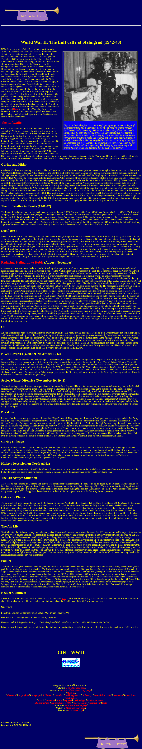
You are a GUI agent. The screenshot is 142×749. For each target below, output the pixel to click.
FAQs (68, 703)
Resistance (50, 700)
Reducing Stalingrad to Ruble (22, 262)
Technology (79, 700)
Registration (94, 703)
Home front (130, 695)
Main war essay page (75, 708)
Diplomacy (87, 695)
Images (76, 703)
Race (59, 700)
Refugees (68, 700)
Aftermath (11, 695)
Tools (104, 703)
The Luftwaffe (11, 122)
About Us (71, 693)
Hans (15, 109)
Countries (58, 695)
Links (84, 703)
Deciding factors (72, 695)
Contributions (57, 703)
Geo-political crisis (102, 695)
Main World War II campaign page (75, 690)
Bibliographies (42, 703)
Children (47, 695)
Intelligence (71, 698)
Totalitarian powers (95, 700)
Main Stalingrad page (75, 688)
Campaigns (36, 695)
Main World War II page (75, 705)
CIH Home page (75, 710)
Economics (118, 695)
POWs (40, 700)
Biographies (23, 695)
